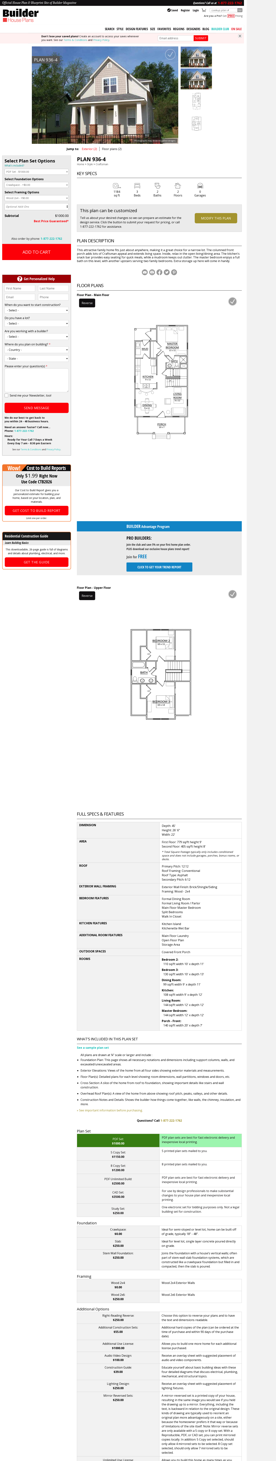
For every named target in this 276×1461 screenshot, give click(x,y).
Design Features (137, 29)
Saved (172, 10)
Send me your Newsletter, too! (30, 395)
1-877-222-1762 (51, 239)
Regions (178, 29)
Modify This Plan (216, 218)
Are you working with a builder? (26, 331)
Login (196, 10)
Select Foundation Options (24, 179)
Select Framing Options (22, 192)
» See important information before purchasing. (110, 1110)
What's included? (14, 165)
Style (120, 29)
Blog (205, 29)
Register (185, 10)
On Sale (236, 29)
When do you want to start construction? (33, 305)
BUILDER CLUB (220, 29)
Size (152, 29)
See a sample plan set (93, 1048)
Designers (193, 29)
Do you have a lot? (17, 318)
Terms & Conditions (75, 40)
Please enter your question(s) (26, 366)
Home (80, 164)
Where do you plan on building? (28, 344)
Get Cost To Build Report (37, 510)
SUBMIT (201, 38)
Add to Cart (37, 252)
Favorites (164, 29)
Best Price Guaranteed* (51, 221)
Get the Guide (37, 562)
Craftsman (102, 164)
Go (240, 10)
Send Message (36, 408)
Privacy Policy (101, 40)
